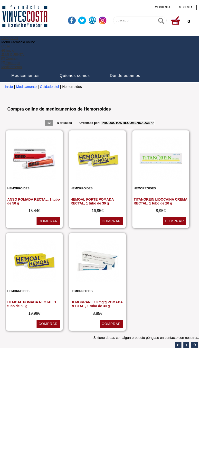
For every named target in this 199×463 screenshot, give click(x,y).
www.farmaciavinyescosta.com (170, 396)
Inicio (9, 54)
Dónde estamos (160, 42)
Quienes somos (110, 42)
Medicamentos (61, 42)
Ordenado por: (90, 89)
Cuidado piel (49, 54)
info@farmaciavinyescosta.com (122, 396)
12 (48, 89)
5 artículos (64, 89)
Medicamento (26, 54)
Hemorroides (18, 155)
